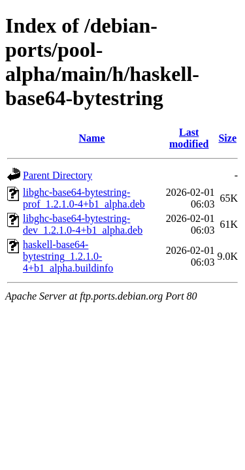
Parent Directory (57, 175)
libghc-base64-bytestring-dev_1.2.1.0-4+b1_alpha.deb (82, 224)
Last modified (188, 138)
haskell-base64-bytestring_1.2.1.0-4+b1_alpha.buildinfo (68, 256)
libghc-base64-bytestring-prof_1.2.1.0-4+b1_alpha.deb (84, 198)
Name (92, 138)
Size (227, 138)
